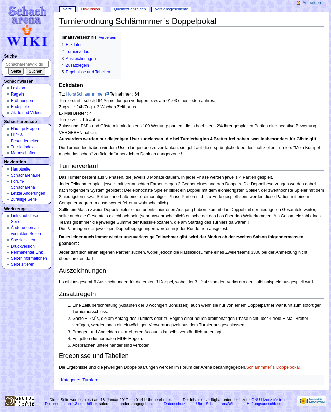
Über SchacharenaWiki (216, 404)
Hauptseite (21, 169)
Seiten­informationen (29, 258)
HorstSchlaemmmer (85, 94)
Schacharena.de (26, 175)
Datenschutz (174, 404)
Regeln (17, 94)
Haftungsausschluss (264, 404)
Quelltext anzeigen (130, 9)
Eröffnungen (22, 100)
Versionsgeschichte (171, 9)
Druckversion (23, 246)
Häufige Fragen (25, 128)
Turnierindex (22, 147)
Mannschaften (24, 153)
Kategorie (70, 380)
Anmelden (312, 2)
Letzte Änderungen (28, 193)
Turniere (90, 380)
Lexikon (18, 88)
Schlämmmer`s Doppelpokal (273, 367)
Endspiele (20, 106)
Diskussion (90, 9)
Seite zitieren (23, 264)
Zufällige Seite (24, 199)
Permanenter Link (27, 252)
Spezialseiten (23, 240)
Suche (10, 56)
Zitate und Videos (27, 112)
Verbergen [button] (107, 37)
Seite (67, 9)
